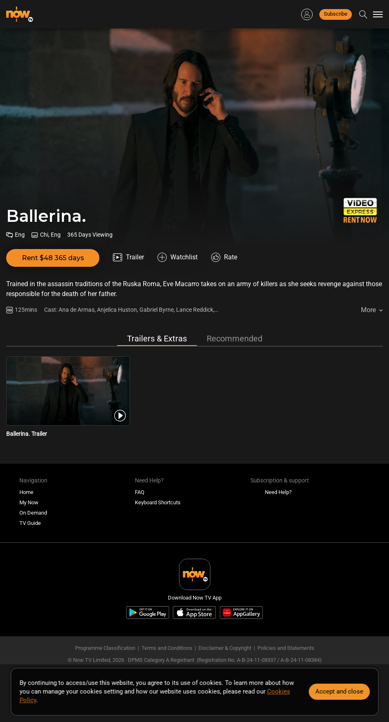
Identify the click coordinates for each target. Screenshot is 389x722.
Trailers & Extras (157, 338)
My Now (28, 502)
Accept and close (339, 691)
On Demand (33, 513)
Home (26, 492)
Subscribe (335, 14)
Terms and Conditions (166, 648)
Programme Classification (105, 648)
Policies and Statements (285, 648)
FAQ (139, 492)
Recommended (234, 338)
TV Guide (30, 523)
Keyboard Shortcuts (158, 502)
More (368, 310)
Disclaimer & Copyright (224, 648)
